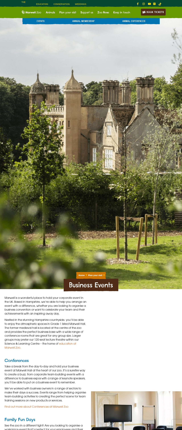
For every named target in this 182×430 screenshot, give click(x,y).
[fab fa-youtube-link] (149, 4)
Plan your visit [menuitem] (67, 12)
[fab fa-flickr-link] (154, 4)
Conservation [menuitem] (61, 4)
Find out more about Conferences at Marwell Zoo (36, 406)
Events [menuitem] (41, 21)
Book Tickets (153, 12)
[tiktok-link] (160, 4)
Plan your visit (95, 275)
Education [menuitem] (42, 4)
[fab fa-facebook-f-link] (138, 4)
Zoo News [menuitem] (103, 12)
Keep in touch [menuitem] (121, 12)
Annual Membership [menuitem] (83, 21)
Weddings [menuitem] (80, 4)
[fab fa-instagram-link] (143, 4)
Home (81, 275)
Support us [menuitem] (86, 12)
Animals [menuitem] (50, 12)
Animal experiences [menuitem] (133, 21)
